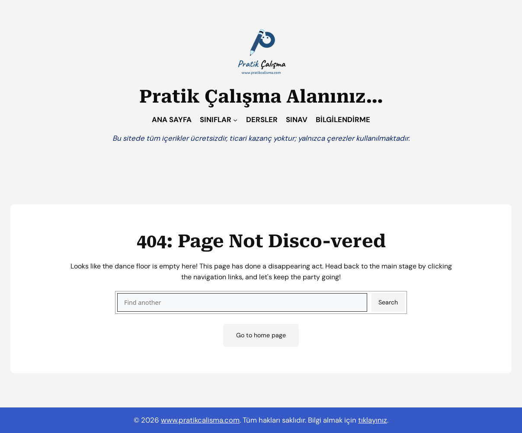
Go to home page (261, 335)
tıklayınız (372, 420)
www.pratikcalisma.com (200, 420)
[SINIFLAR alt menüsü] (235, 119)
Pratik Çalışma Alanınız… (261, 96)
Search (388, 302)
